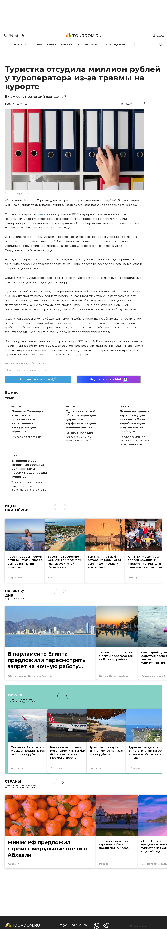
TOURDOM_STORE (114, 44)
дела (41, 214)
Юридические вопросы (22, 370)
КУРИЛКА (67, 44)
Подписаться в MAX (109, 379)
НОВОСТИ (20, 44)
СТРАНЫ (36, 44)
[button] (63, 507)
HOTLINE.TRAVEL (88, 44)
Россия (46, 370)
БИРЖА (51, 44)
